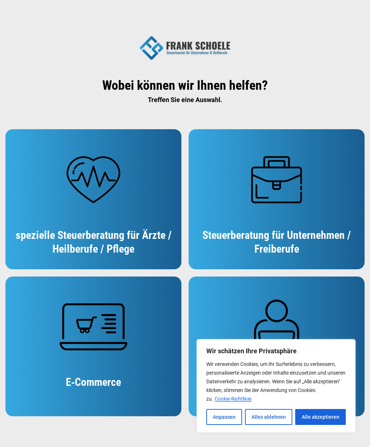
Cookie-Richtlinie (233, 399)
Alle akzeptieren (320, 417)
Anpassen (224, 417)
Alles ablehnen (268, 417)
